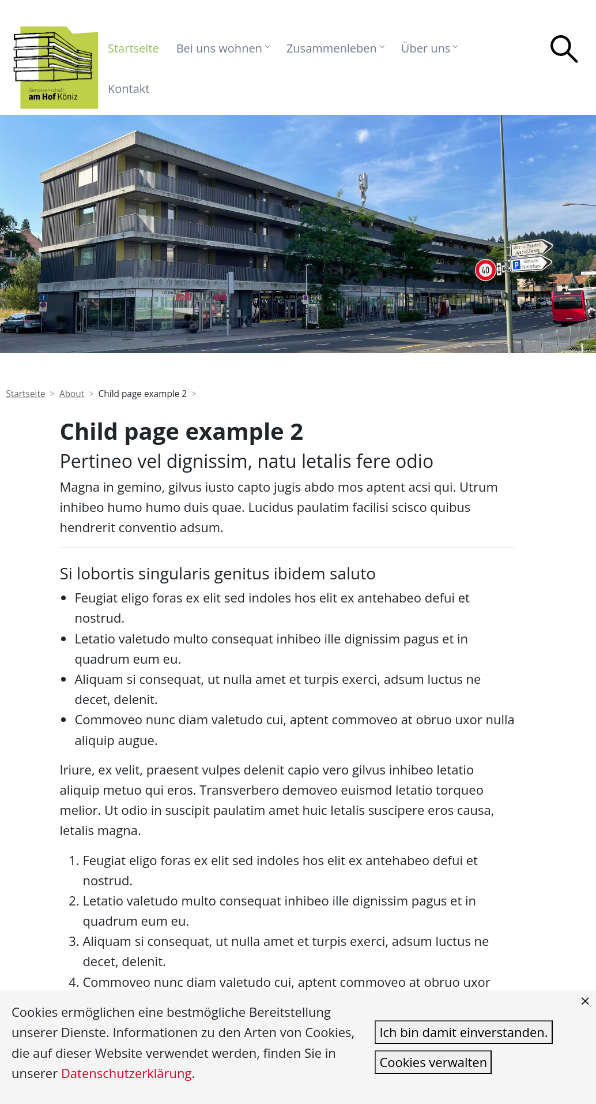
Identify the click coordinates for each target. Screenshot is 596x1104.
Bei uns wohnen (222, 48)
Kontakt (128, 88)
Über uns (429, 48)
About (71, 394)
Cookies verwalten (433, 1062)
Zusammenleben (335, 48)
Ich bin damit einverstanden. (463, 1032)
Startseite (133, 48)
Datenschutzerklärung (126, 1072)
